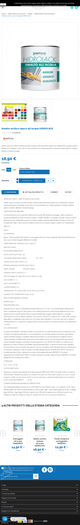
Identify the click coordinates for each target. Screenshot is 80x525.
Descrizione (11, 192)
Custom (68, 192)
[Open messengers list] (5, 518)
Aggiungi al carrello (32, 181)
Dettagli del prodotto (34, 192)
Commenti (54, 192)
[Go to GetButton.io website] (5, 523)
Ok (3, 4)
